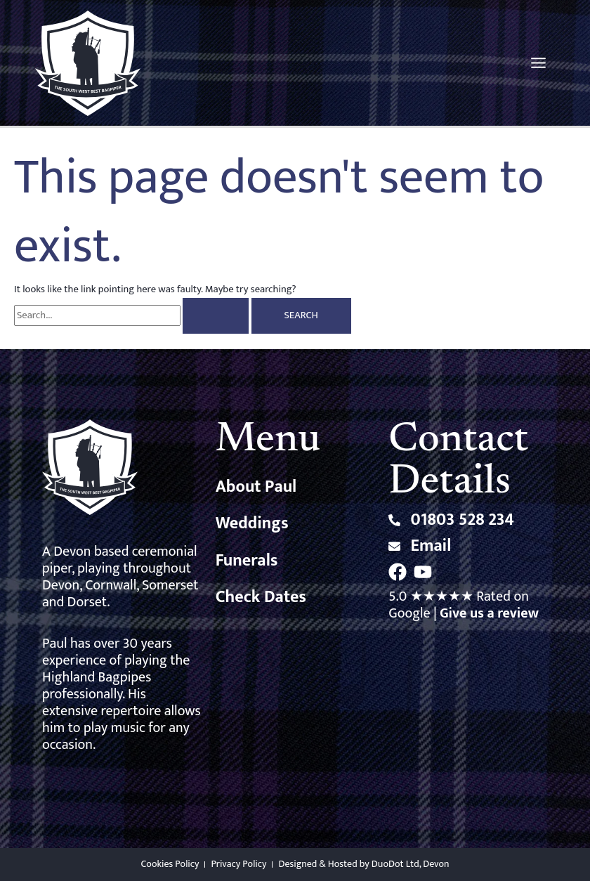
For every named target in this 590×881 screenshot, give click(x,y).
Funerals (247, 561)
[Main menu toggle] (538, 62)
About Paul (256, 487)
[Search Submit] (216, 316)
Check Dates (261, 597)
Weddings (252, 523)
